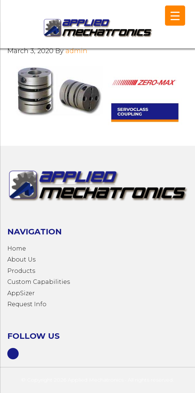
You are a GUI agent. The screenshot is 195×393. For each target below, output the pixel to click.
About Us (21, 259)
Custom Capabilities (38, 281)
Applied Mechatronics (73, 27)
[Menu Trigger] (175, 15)
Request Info (26, 304)
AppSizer (21, 293)
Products (21, 270)
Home (16, 248)
